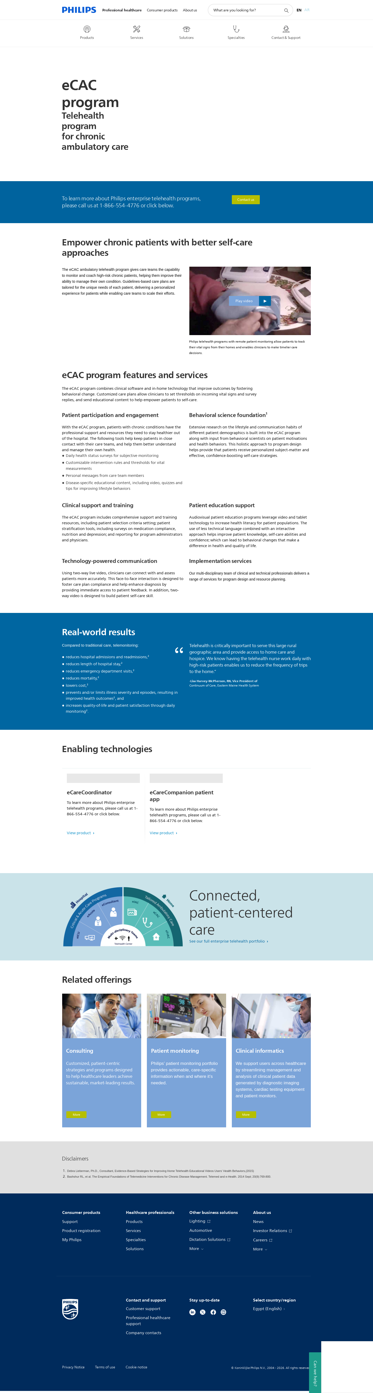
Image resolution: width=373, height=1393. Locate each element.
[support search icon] (286, 10)
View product (79, 874)
